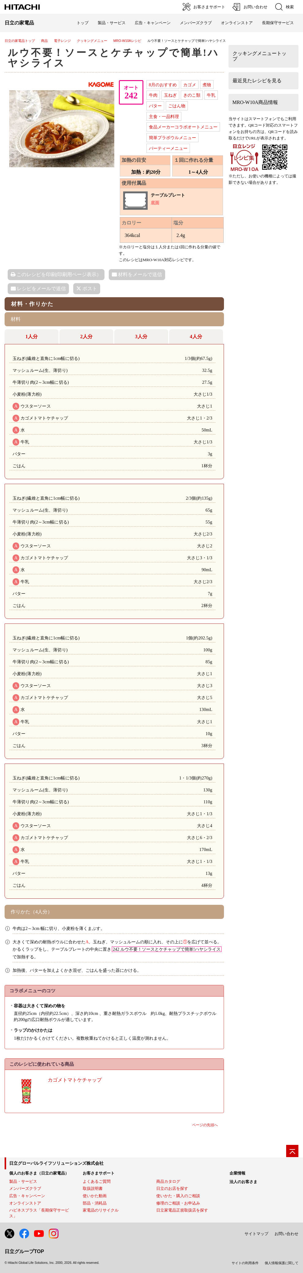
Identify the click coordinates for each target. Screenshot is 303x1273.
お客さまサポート (99, 1173)
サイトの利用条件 (245, 1263)
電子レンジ (62, 41)
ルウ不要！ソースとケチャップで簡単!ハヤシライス (113, 57)
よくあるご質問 (97, 1181)
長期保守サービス (278, 22)
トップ (83, 22)
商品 (44, 41)
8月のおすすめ (163, 84)
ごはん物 (176, 105)
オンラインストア (237, 22)
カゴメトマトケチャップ (75, 1079)
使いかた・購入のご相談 (178, 1195)
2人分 (86, 336)
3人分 (141, 336)
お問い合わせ (286, 1233)
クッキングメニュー (92, 41)
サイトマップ (256, 1233)
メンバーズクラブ (196, 22)
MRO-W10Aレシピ (127, 41)
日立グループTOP (24, 1251)
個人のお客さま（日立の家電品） (39, 1173)
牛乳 (211, 95)
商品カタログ (168, 1181)
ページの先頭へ (205, 1125)
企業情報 (237, 1173)
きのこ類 (191, 95)
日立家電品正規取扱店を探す (182, 1210)
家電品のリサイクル (101, 1210)
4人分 (196, 336)
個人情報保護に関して (281, 1263)
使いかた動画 (95, 1195)
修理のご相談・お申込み (178, 1203)
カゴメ (189, 84)
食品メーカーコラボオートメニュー (183, 126)
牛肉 (153, 95)
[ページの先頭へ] (292, 1151)
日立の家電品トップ (20, 41)
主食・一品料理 (164, 116)
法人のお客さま (243, 1181)
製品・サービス (23, 1181)
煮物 (207, 84)
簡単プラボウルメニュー (172, 137)
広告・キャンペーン (27, 1195)
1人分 (31, 336)
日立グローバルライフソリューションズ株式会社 (56, 1163)
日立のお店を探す (172, 1188)
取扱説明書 (93, 1188)
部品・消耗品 (95, 1203)
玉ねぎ (170, 95)
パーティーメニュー (168, 148)
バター (155, 105)
